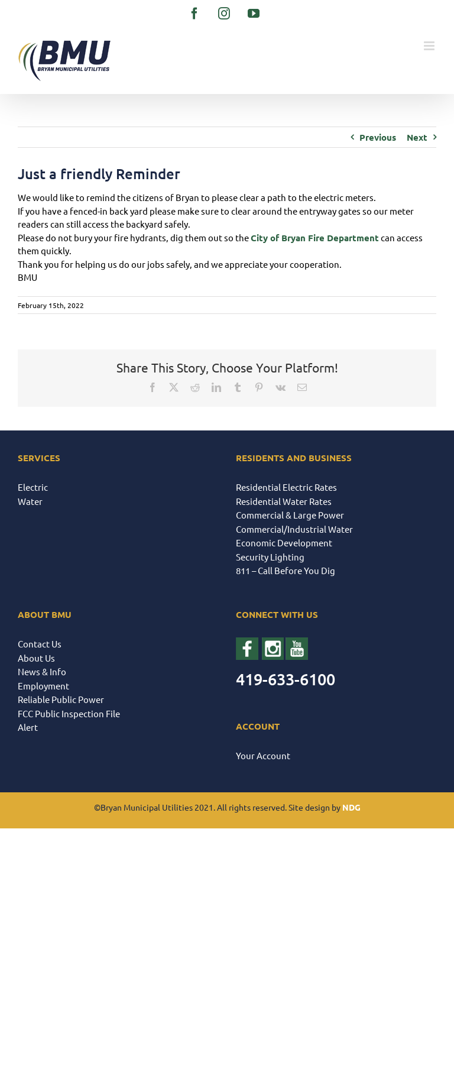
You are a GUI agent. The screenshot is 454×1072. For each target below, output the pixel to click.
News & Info (42, 671)
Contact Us (39, 643)
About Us (36, 657)
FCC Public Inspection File (69, 713)
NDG (351, 807)
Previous (377, 137)
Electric (33, 487)
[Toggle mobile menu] (430, 46)
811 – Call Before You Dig (285, 570)
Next (417, 137)
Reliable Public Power (61, 699)
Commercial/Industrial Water (294, 529)
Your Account (263, 755)
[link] (315, 238)
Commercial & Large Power (290, 514)
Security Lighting (270, 556)
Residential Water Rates (284, 501)
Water (30, 501)
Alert (28, 727)
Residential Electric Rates (286, 487)
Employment (43, 685)
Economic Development (284, 542)
